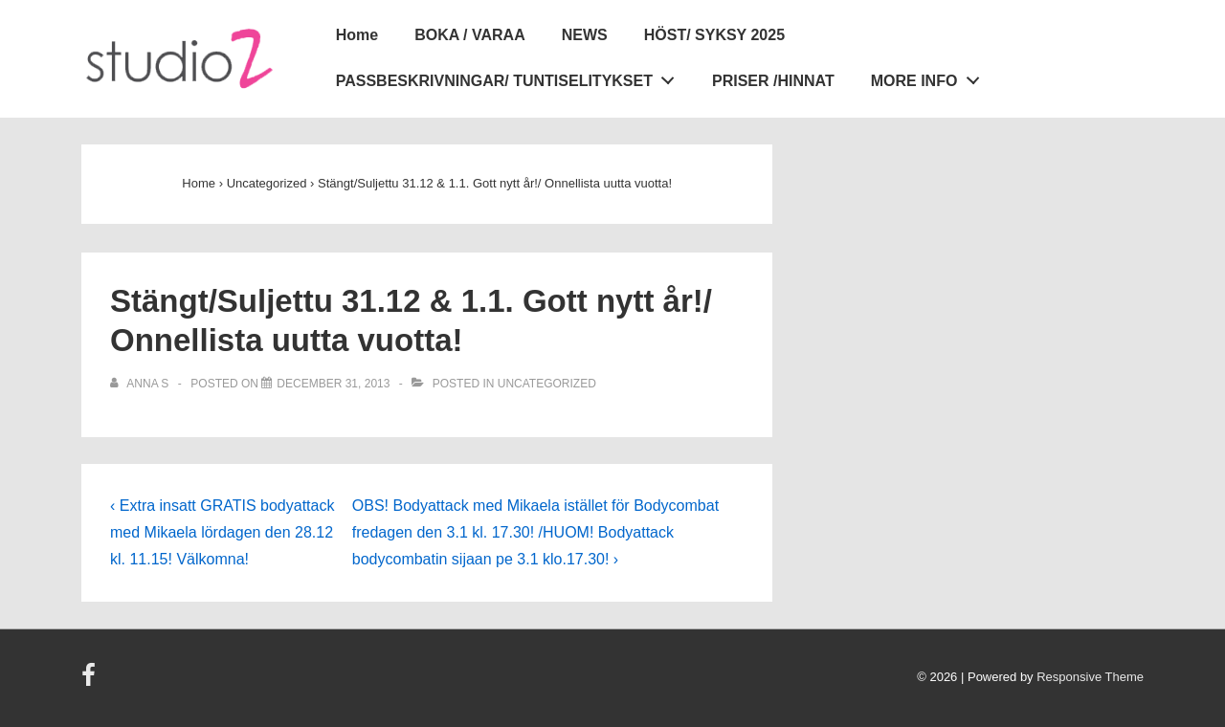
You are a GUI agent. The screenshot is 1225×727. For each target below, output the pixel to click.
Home (357, 35)
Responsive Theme (1090, 677)
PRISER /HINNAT (773, 81)
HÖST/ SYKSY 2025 (714, 35)
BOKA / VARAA (469, 35)
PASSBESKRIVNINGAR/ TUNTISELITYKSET (510, 77)
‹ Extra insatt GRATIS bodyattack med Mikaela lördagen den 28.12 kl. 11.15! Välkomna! (222, 532)
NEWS (585, 35)
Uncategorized (547, 383)
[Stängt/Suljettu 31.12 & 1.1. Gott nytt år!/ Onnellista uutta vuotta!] (333, 383)
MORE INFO (930, 77)
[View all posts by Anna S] (141, 383)
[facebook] (90, 681)
